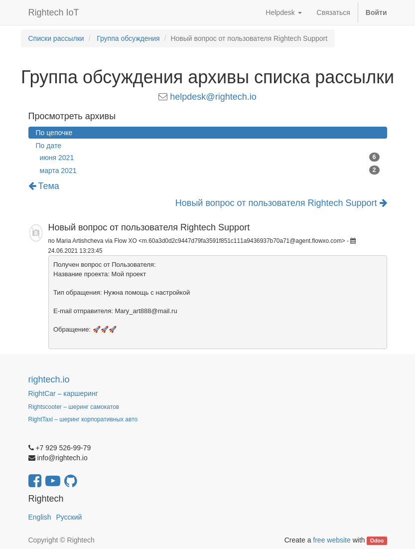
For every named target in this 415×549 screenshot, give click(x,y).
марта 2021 (210, 170)
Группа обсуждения (128, 38)
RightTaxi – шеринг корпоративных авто (83, 419)
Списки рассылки (56, 38)
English (39, 517)
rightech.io (49, 379)
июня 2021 (210, 157)
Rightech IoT (53, 12)
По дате (48, 146)
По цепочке (54, 133)
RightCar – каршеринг (63, 393)
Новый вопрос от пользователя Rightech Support (281, 203)
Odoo (377, 541)
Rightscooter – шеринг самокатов (74, 406)
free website (331, 540)
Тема (43, 186)
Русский (69, 517)
